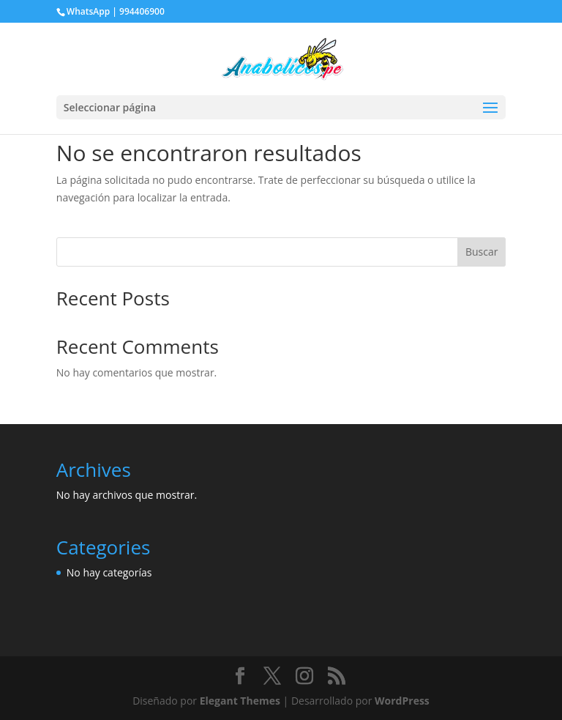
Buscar (481, 252)
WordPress (402, 701)
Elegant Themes (240, 701)
